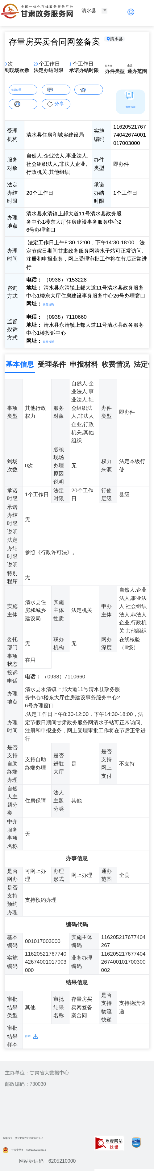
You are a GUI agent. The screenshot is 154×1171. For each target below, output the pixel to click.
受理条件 (52, 362)
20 (38, 64)
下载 (26, 103)
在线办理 (23, 88)
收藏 (92, 88)
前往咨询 (53, 304)
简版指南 (130, 106)
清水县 (122, 41)
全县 (132, 66)
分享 (59, 103)
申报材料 (84, 362)
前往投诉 (53, 340)
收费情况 (116, 362)
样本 (30, 1034)
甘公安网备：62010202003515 (41, 1147)
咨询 (59, 88)
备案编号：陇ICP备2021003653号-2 (42, 1135)
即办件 (112, 65)
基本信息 (20, 362)
